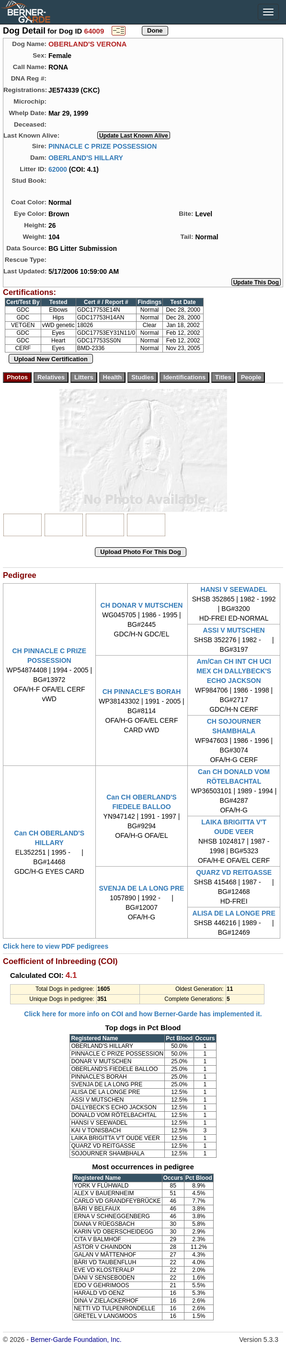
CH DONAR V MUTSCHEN (142, 605)
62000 (57, 169)
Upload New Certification (51, 359)
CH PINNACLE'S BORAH (142, 691)
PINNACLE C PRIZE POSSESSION (102, 146)
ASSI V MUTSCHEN (234, 630)
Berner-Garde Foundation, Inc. (76, 1339)
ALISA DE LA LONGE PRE (234, 913)
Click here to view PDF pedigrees (55, 946)
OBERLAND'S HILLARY (85, 157)
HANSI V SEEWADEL (234, 589)
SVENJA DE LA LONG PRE (141, 888)
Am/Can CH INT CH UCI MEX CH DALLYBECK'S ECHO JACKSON (233, 671)
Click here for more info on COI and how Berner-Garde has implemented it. (143, 1014)
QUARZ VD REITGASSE (234, 872)
